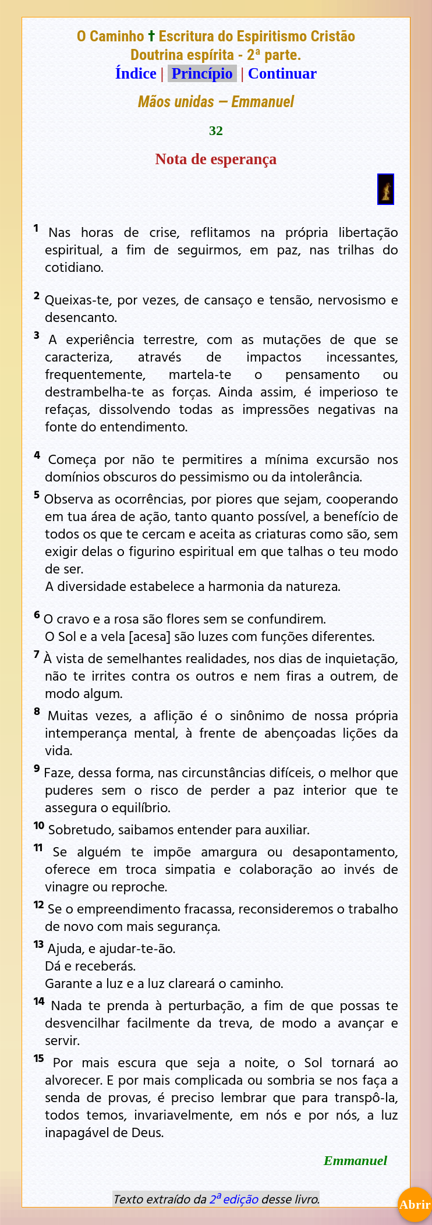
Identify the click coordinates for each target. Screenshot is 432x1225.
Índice (136, 73)
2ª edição (233, 1198)
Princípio (202, 73)
